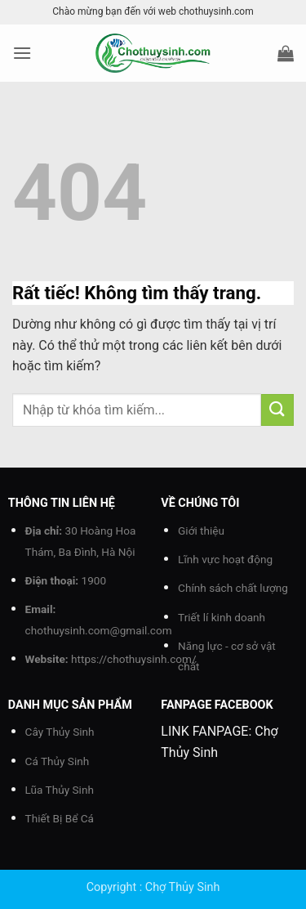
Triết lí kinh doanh (221, 617)
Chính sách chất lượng (233, 587)
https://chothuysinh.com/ (134, 658)
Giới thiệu (201, 530)
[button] (22, 53)
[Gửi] (277, 410)
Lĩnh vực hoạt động (225, 559)
